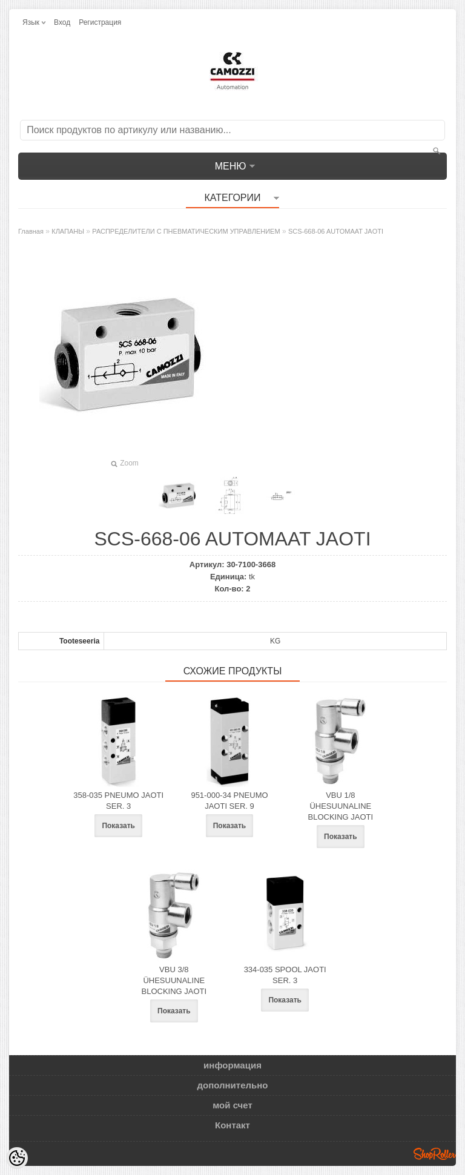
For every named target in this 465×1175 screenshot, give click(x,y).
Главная (31, 231)
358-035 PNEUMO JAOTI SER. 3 (118, 801)
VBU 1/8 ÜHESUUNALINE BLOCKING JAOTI (341, 806)
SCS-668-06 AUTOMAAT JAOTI (335, 231)
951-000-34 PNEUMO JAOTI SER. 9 (229, 801)
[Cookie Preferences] (17, 1158)
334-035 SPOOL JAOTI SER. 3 (285, 975)
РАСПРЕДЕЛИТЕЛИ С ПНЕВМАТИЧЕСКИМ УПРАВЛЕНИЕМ (186, 231)
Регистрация (100, 22)
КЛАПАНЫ (67, 231)
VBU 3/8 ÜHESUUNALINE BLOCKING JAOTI (174, 980)
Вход (62, 22)
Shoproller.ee (435, 1154)
